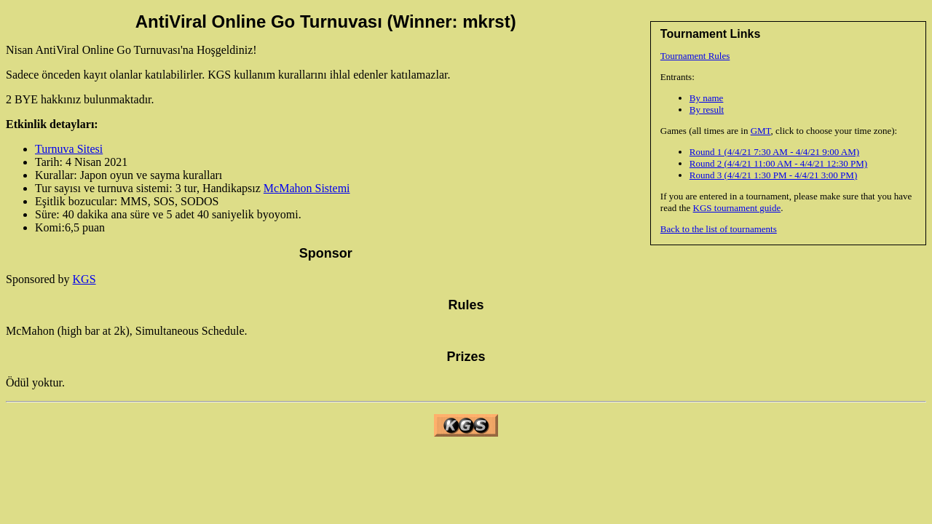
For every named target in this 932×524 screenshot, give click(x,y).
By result (707, 109)
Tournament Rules (695, 55)
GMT (761, 130)
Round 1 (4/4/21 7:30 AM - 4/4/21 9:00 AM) (774, 151)
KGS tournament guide (737, 207)
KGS (84, 279)
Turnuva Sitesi (69, 149)
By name (707, 97)
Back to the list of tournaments (718, 228)
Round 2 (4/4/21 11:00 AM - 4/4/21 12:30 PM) (778, 163)
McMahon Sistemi (307, 188)
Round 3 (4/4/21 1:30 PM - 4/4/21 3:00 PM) (773, 175)
